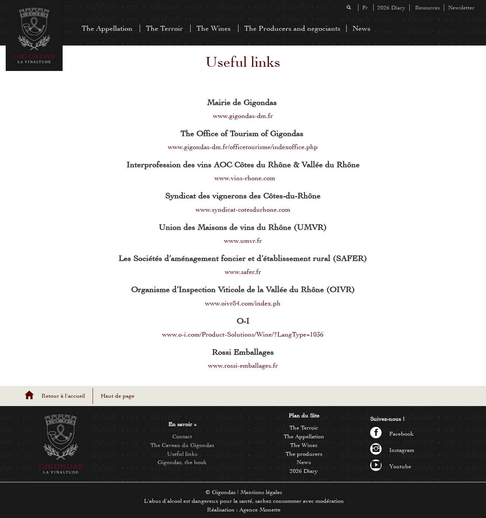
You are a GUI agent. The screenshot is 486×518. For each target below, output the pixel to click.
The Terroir (164, 28)
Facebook (392, 433)
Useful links (182, 453)
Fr (365, 7)
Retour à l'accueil (63, 395)
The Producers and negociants (292, 28)
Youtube (390, 466)
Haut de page (117, 395)
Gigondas (224, 492)
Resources (427, 7)
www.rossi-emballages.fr (243, 365)
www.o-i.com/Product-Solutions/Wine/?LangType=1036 (242, 334)
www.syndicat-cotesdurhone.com (243, 209)
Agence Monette (260, 509)
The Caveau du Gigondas (182, 445)
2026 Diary (391, 7)
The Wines (213, 28)
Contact (182, 436)
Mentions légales (261, 492)
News (361, 28)
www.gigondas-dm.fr (243, 116)
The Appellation (107, 28)
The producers (304, 453)
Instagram (392, 450)
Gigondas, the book (182, 462)
